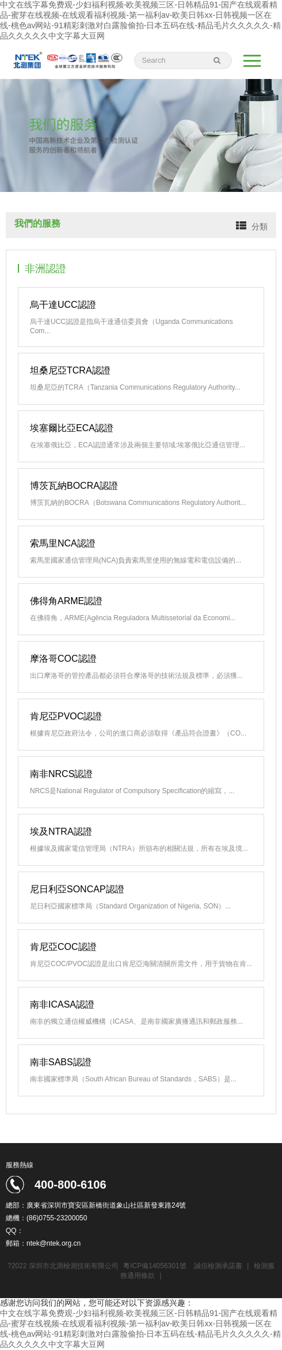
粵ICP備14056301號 (154, 1266)
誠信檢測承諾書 (218, 1266)
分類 (259, 226)
